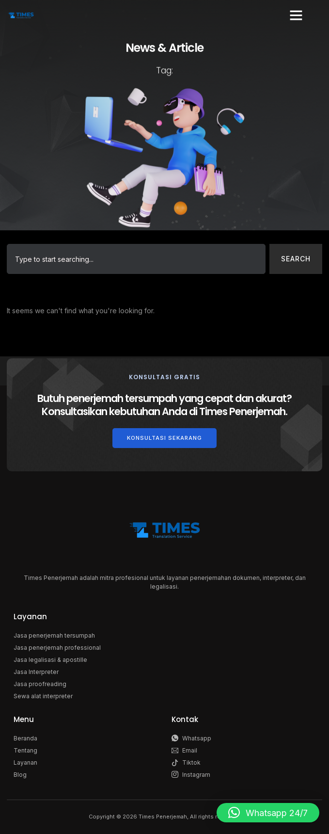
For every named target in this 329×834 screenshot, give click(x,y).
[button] (296, 15)
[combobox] (136, 259)
